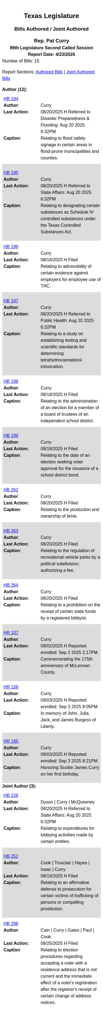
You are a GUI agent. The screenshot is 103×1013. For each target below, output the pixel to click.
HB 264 (11, 585)
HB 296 (11, 923)
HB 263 (11, 531)
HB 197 (11, 301)
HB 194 (11, 98)
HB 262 (11, 489)
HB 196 (11, 246)
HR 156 (11, 687)
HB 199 (11, 435)
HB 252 (11, 856)
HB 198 (11, 381)
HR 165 (11, 741)
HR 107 (11, 632)
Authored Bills (49, 72)
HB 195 (11, 172)
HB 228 (11, 795)
